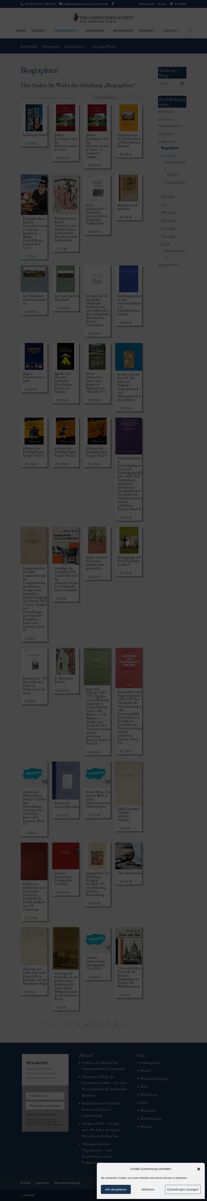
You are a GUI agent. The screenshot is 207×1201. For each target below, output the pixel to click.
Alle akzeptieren (116, 1189)
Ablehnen (148, 1189)
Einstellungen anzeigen (183, 1189)
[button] (199, 1169)
